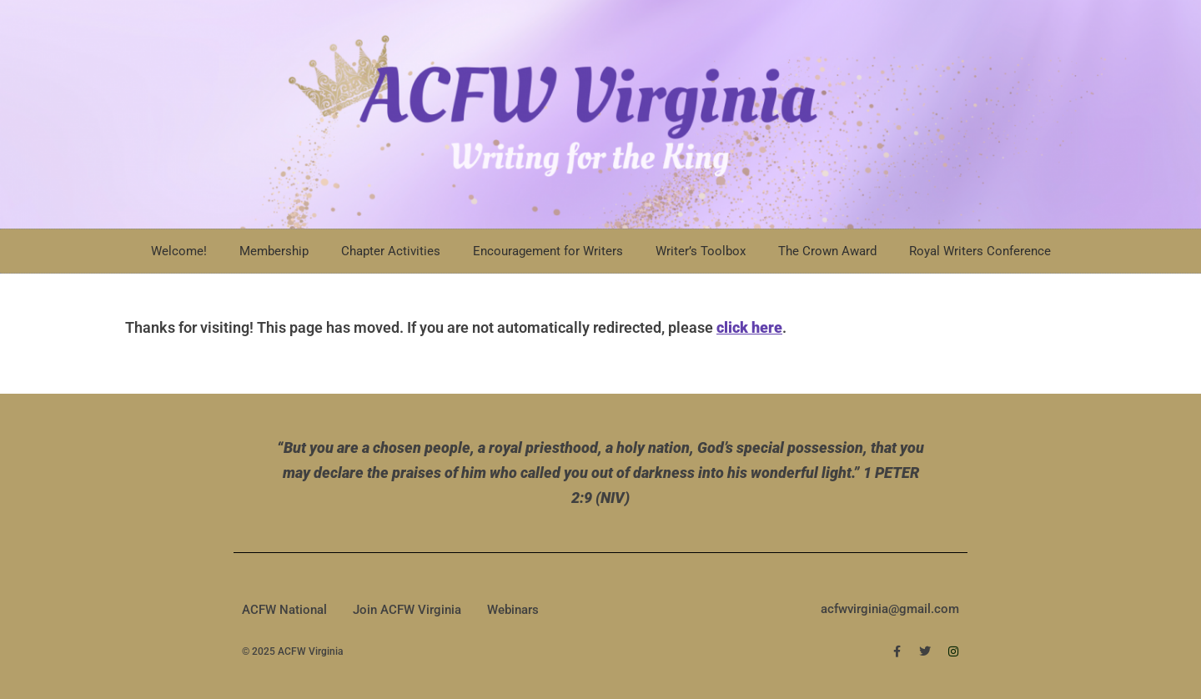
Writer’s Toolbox (701, 251)
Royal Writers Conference (980, 251)
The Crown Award (827, 251)
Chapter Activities (390, 251)
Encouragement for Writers (548, 251)
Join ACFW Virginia (407, 609)
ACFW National (284, 609)
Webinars (513, 609)
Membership (274, 251)
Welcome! (179, 251)
